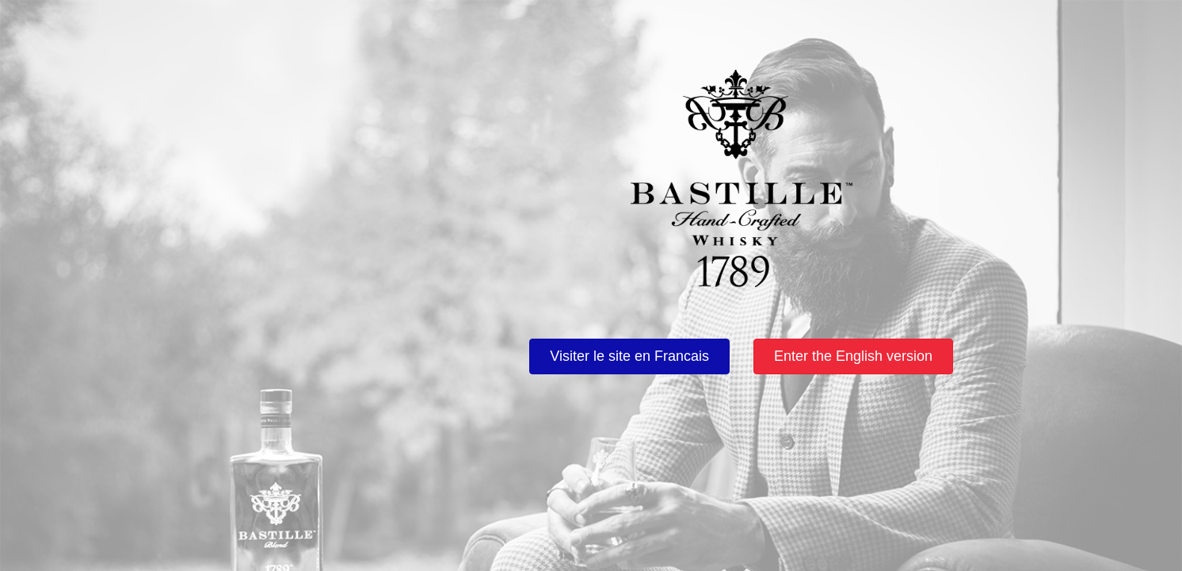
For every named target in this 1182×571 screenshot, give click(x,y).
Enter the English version (853, 356)
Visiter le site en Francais (629, 356)
